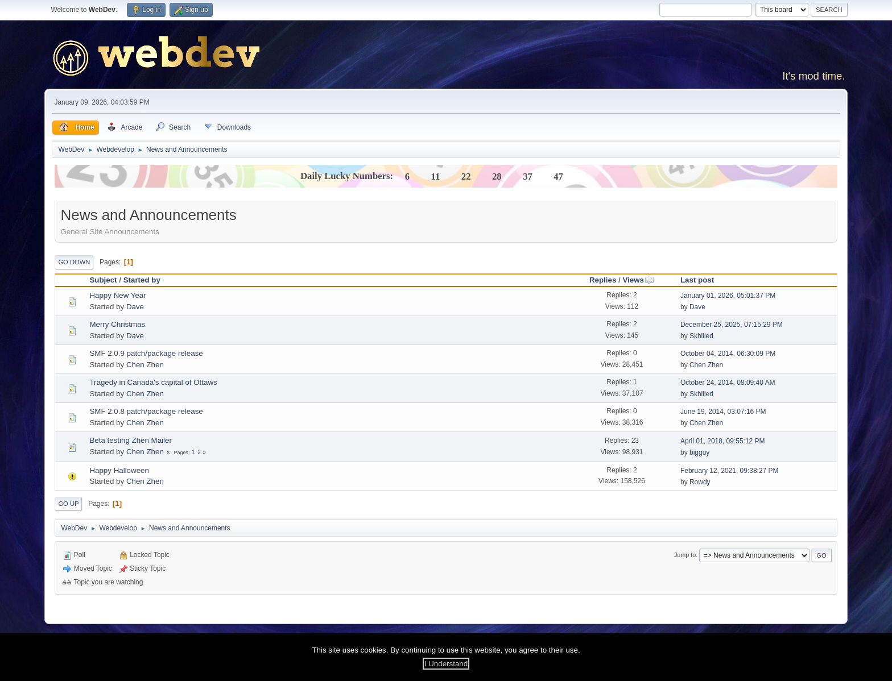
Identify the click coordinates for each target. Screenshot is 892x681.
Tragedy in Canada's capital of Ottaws (153, 382)
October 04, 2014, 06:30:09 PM (727, 354)
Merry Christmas (117, 324)
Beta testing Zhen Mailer (130, 440)
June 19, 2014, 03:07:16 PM (723, 412)
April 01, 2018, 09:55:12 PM (722, 441)
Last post (697, 280)
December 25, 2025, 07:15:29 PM (731, 325)
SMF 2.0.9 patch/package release (146, 353)
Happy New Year (117, 295)
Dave (135, 306)
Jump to (685, 554)
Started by (141, 280)
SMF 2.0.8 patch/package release (146, 411)
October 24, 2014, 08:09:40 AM (727, 383)
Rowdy (700, 482)
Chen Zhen (145, 364)
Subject (103, 280)
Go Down (74, 262)
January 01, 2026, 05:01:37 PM (727, 296)
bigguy (699, 452)
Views (638, 280)
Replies (602, 280)
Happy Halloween (118, 470)
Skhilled (701, 336)
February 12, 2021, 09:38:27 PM (729, 471)
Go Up (68, 503)
